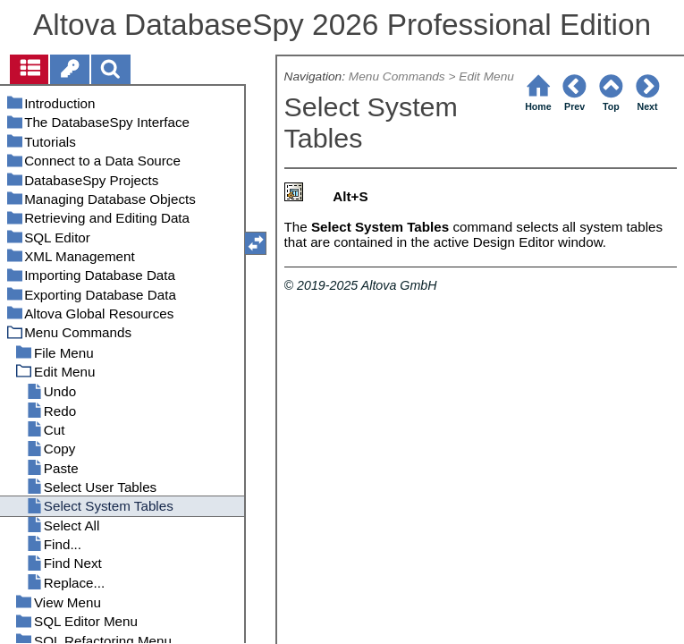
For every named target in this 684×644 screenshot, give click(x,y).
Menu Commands (397, 76)
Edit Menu (486, 76)
